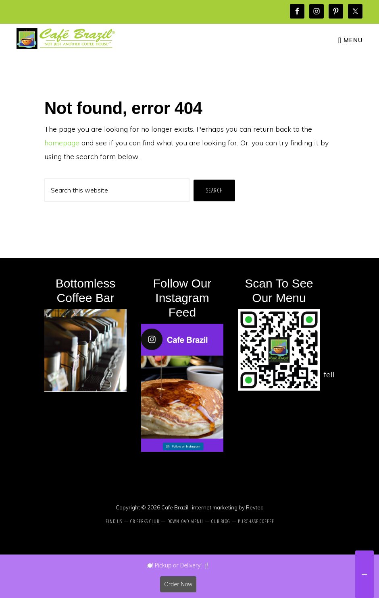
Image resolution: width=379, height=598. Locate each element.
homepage (61, 142)
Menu (353, 40)
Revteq (255, 507)
